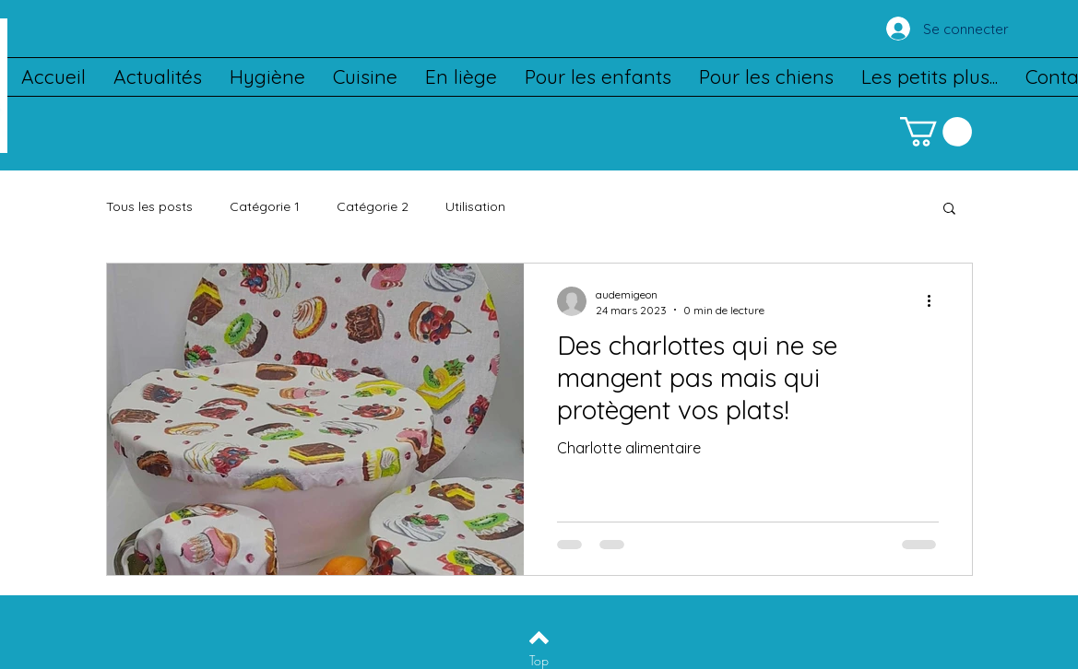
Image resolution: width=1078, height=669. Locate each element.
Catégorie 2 (373, 206)
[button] (936, 132)
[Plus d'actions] (936, 301)
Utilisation (475, 206)
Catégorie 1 (265, 206)
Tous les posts (149, 206)
